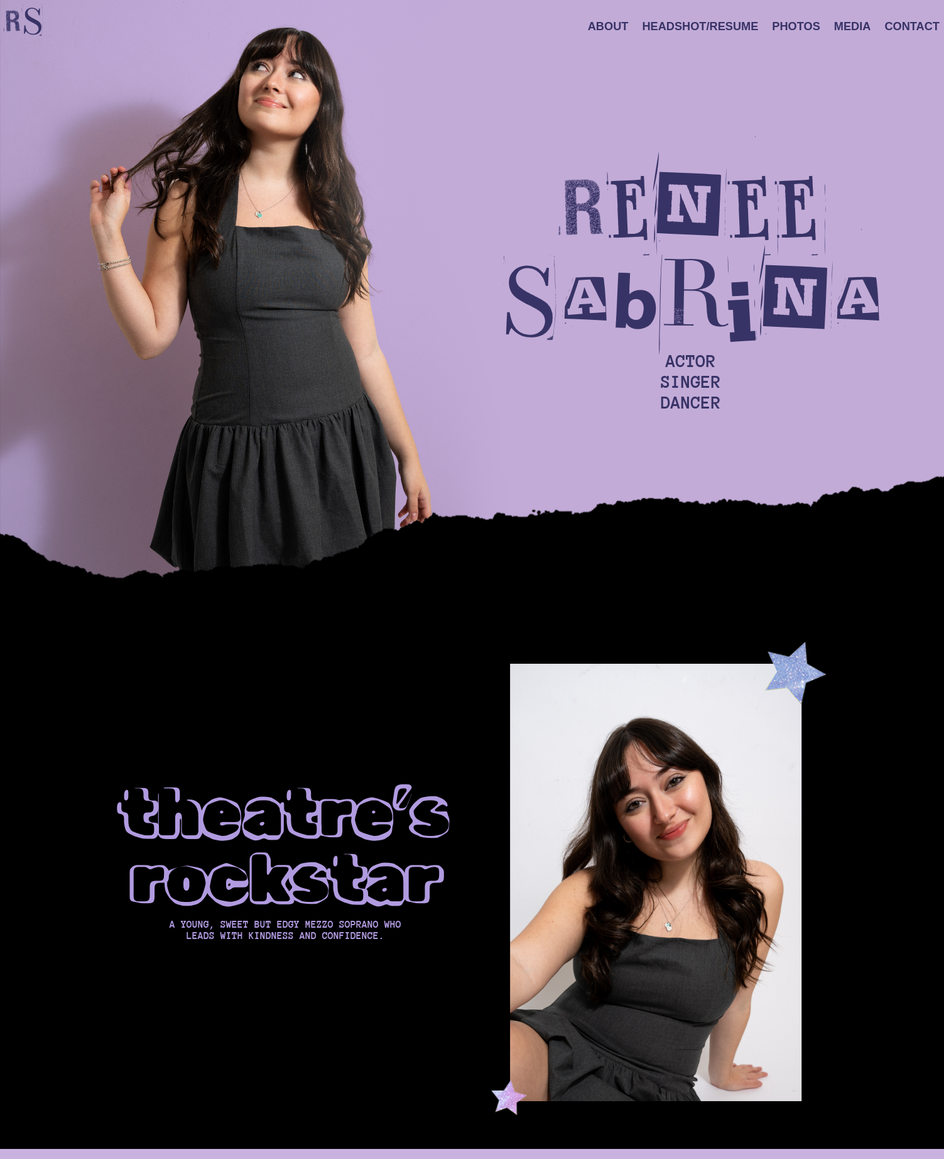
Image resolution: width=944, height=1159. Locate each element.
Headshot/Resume (700, 27)
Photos (796, 27)
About (608, 27)
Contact (912, 27)
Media (852, 27)
